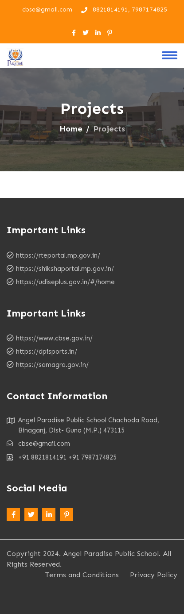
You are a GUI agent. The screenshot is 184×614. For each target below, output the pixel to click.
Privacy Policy (153, 575)
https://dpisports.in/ (46, 351)
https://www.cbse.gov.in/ (54, 338)
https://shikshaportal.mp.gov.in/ (65, 269)
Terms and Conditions (82, 575)
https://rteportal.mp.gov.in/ (58, 255)
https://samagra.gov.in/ (52, 365)
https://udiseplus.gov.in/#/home (65, 282)
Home (70, 129)
